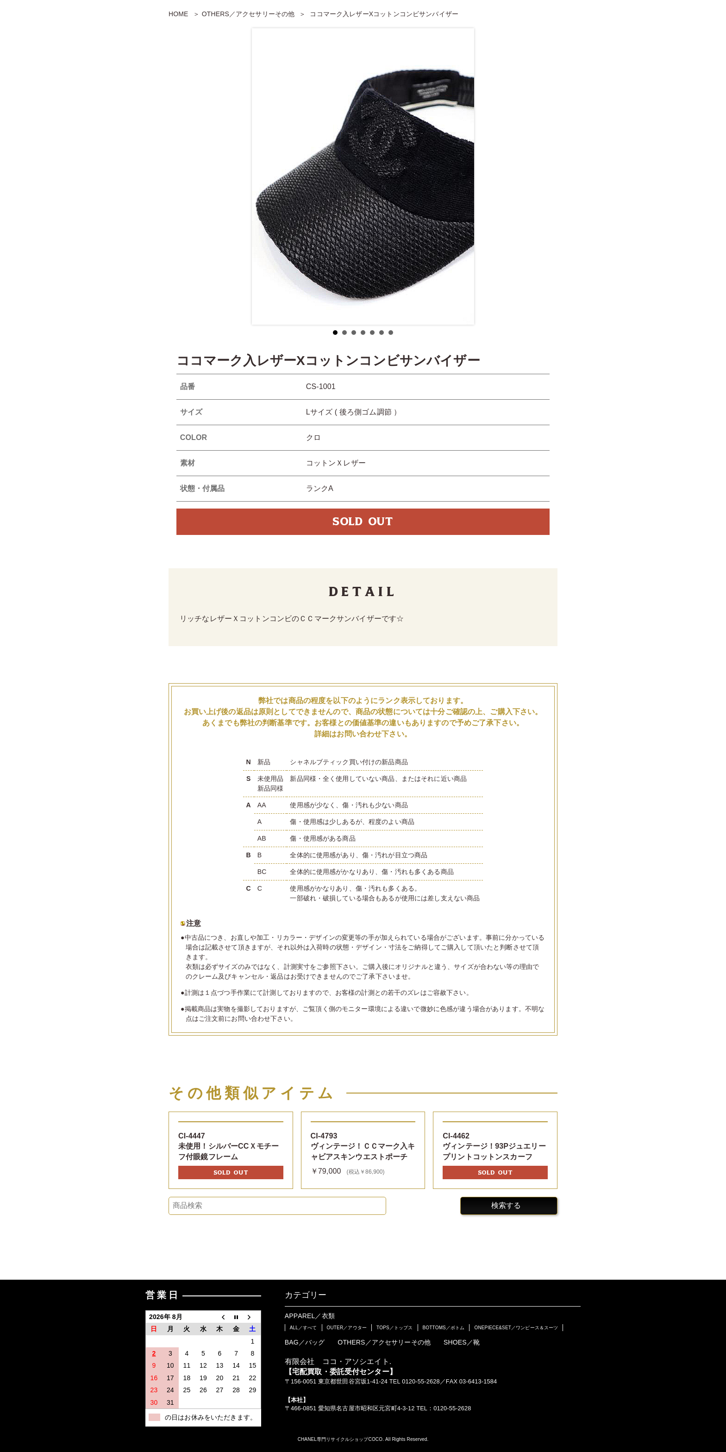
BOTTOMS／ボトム (444, 1327)
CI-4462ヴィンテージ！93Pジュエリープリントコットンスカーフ (494, 1146)
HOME (178, 14)
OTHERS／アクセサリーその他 (248, 14)
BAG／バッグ (305, 1342)
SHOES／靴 (462, 1342)
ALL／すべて (303, 1327)
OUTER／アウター (347, 1327)
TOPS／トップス (394, 1327)
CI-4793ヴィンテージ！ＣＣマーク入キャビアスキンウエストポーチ (363, 1146)
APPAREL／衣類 (310, 1316)
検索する (506, 1205)
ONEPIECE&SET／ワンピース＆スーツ (516, 1327)
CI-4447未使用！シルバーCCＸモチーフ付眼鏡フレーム (228, 1146)
